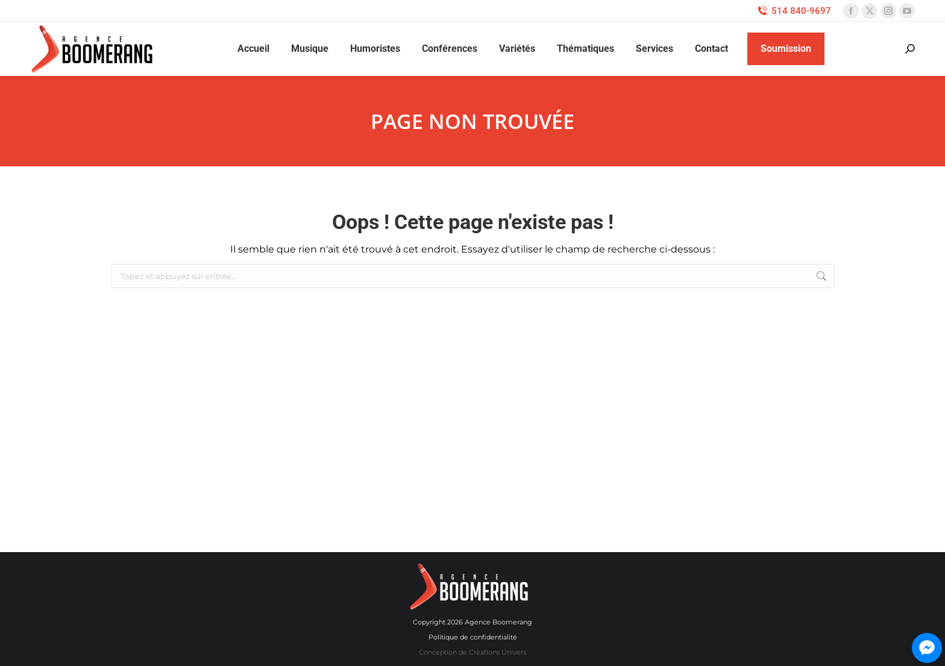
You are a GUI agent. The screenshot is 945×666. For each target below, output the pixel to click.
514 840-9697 (793, 11)
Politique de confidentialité (473, 637)
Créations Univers (497, 652)
